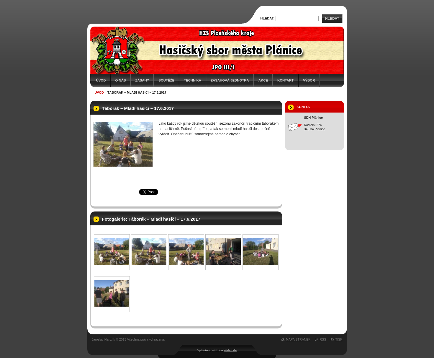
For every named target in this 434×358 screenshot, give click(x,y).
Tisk (339, 339)
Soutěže (166, 80)
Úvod (101, 80)
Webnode (230, 350)
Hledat (332, 19)
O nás (120, 80)
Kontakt (285, 80)
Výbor (309, 80)
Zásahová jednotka (230, 80)
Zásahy (142, 80)
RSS (323, 339)
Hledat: (267, 18)
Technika (192, 80)
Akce (263, 80)
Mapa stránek (298, 339)
